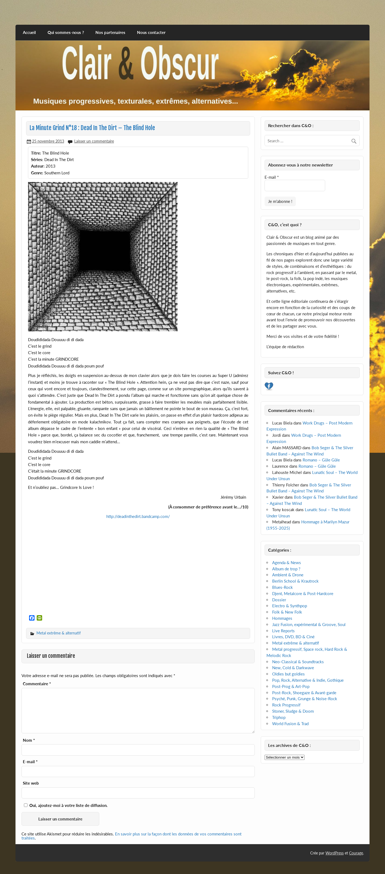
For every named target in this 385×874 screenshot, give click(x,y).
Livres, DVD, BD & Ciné (293, 636)
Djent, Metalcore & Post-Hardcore (302, 593)
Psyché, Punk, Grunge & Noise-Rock (304, 698)
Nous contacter (151, 32)
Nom (29, 740)
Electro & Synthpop (289, 605)
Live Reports (283, 630)
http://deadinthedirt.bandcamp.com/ (138, 516)
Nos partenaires (110, 32)
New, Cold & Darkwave (293, 667)
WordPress (334, 853)
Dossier (279, 599)
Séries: (37, 159)
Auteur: (38, 166)
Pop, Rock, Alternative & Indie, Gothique (308, 680)
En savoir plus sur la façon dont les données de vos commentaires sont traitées (131, 835)
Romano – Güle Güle (321, 459)
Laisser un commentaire (94, 141)
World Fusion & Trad (290, 723)
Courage (356, 853)
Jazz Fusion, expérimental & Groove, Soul (309, 624)
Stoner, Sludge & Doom (293, 711)
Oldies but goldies (288, 673)
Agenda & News (286, 562)
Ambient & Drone (287, 574)
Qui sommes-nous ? (66, 32)
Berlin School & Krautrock (295, 581)
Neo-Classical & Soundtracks (298, 661)
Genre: (37, 172)
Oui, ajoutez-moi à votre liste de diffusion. (66, 805)
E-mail (30, 762)
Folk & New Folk (287, 611)
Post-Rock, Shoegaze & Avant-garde (304, 692)
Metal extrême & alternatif (58, 633)
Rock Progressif (286, 704)
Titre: (36, 152)
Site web (31, 783)
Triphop (278, 717)
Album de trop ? (286, 568)
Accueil (29, 32)
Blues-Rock (282, 587)
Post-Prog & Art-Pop (290, 686)
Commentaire (37, 684)
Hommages (282, 618)
